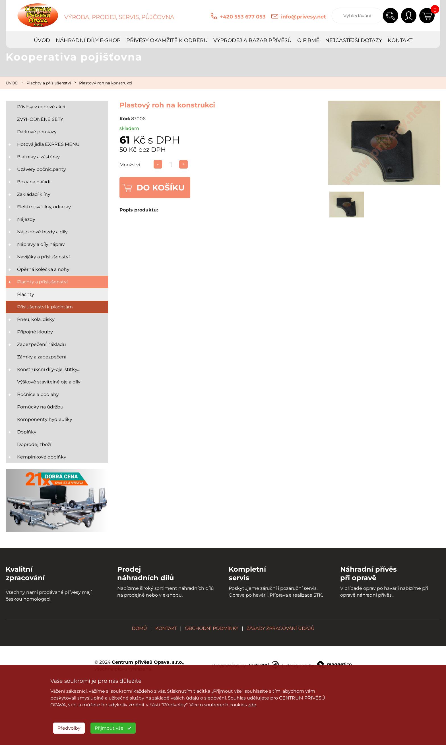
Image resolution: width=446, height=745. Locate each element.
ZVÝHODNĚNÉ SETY (40, 119)
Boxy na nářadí (33, 181)
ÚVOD (42, 40)
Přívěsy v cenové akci (41, 106)
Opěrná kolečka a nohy (43, 269)
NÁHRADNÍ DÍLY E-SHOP (88, 40)
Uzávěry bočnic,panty (41, 169)
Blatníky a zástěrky (38, 156)
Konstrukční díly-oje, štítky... (48, 369)
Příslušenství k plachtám (45, 307)
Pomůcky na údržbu (40, 407)
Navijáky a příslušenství (43, 257)
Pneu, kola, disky (36, 319)
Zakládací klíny (33, 194)
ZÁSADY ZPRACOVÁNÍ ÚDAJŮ (281, 628)
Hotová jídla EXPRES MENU (48, 144)
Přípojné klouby (35, 332)
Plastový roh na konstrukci (105, 83)
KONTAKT (400, 40)
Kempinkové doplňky (41, 457)
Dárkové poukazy (37, 131)
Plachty (25, 294)
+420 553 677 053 (243, 17)
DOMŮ (139, 628)
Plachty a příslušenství (48, 83)
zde (252, 704)
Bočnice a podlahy (38, 394)
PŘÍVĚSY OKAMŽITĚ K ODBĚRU (167, 40)
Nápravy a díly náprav (41, 244)
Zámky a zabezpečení (41, 357)
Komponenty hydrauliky (44, 419)
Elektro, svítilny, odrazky (44, 206)
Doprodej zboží (34, 444)
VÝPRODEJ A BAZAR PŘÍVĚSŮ (252, 40)
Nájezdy (26, 219)
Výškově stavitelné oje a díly (48, 382)
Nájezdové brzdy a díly (42, 232)
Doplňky (26, 432)
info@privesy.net (303, 17)
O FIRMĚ (308, 40)
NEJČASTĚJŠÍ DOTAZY (353, 40)
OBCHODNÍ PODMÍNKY (211, 628)
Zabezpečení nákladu (41, 344)
